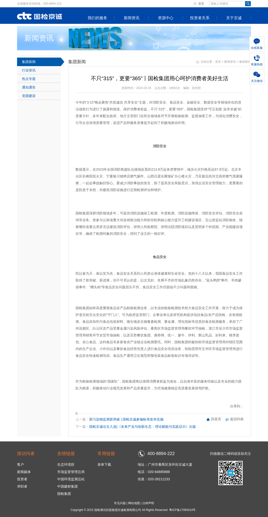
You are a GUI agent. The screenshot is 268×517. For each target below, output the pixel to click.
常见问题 (120, 503)
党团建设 (29, 96)
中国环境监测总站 (71, 479)
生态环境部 (65, 464)
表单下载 (104, 464)
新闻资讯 (131, 18)
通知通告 (29, 87)
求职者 (22, 486)
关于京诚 (234, 18)
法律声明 (148, 503)
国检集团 (64, 494)
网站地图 (134, 503)
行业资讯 (29, 70)
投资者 (22, 479)
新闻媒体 (24, 472)
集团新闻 (29, 62)
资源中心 (165, 18)
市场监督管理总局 (71, 472)
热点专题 (29, 79)
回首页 (216, 419)
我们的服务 (97, 18)
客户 (20, 464)
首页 (201, 3)
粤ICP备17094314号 (182, 510)
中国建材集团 (67, 486)
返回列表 (237, 419)
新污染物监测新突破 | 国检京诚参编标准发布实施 (126, 419)
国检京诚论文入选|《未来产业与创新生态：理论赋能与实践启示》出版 (142, 427)
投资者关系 (200, 18)
